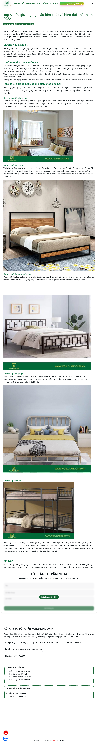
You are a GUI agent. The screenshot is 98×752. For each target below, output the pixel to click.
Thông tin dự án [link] (50, 3)
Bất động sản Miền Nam (19, 679)
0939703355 (15, 656)
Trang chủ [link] (19, 3)
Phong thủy (33, 567)
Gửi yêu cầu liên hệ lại (49, 597)
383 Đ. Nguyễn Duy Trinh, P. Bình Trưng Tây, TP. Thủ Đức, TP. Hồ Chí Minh (43, 642)
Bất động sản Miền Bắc (19, 674)
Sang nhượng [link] (33, 3)
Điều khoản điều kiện (18, 693)
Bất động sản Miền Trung (20, 676)
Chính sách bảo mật (17, 696)
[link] (7, 3)
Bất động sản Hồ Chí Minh (20, 671)
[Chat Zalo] (5, 738)
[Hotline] (5, 732)
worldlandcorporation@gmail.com (23, 649)
